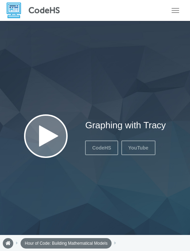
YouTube (138, 148)
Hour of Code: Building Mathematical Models (66, 243)
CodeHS (101, 148)
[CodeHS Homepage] (36, 10)
